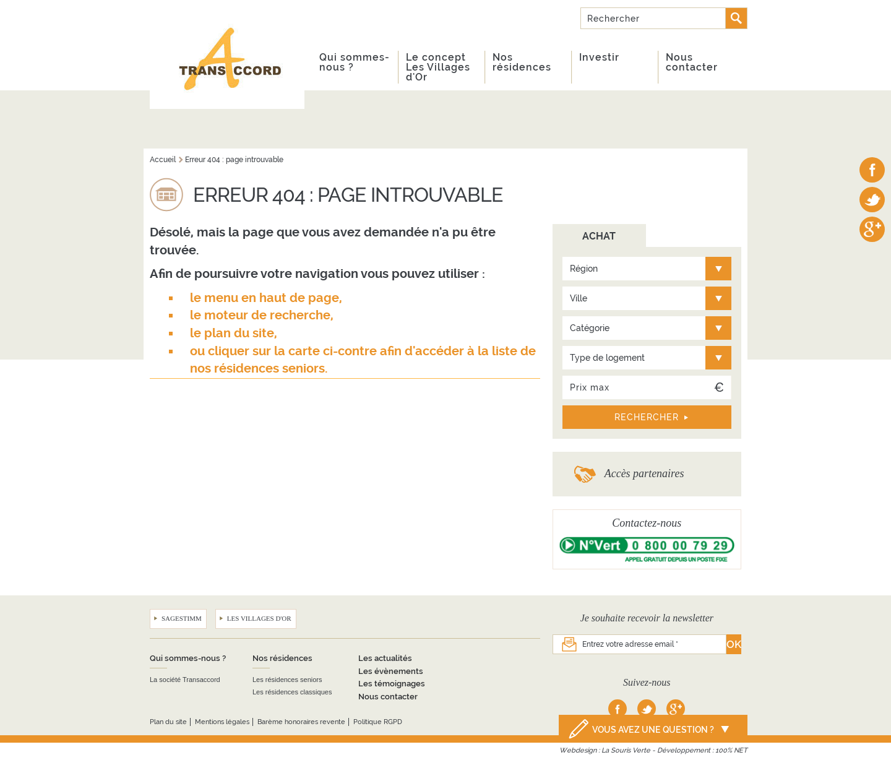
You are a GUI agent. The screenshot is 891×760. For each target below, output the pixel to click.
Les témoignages (391, 683)
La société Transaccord (185, 679)
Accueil (163, 159)
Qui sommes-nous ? (354, 62)
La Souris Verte (625, 750)
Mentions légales (222, 722)
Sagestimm (181, 618)
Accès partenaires (644, 473)
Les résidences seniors (287, 679)
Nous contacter (692, 62)
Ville (578, 298)
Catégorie (589, 328)
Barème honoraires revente (301, 722)
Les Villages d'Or (259, 618)
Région (584, 269)
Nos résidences (522, 62)
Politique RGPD (377, 722)
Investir (599, 57)
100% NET (731, 750)
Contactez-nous (646, 523)
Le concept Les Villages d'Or (438, 67)
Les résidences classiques (292, 692)
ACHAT (599, 236)
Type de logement (607, 358)
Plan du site (168, 722)
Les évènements (390, 671)
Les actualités (385, 658)
